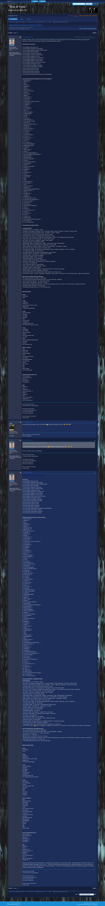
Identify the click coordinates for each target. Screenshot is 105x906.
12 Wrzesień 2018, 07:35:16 (27, 440)
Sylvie (50, 22)
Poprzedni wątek (83, 28)
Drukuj (94, 32)
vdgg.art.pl (76, 15)
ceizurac (11, 37)
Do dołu (10, 32)
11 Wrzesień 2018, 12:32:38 (27, 36)
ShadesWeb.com (17, 904)
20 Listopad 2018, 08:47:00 (27, 472)
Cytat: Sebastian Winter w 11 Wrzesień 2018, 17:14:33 (35, 443)
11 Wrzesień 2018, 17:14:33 (27, 421)
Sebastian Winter (14, 422)
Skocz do (77, 894)
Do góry (10, 888)
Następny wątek (92, 28)
